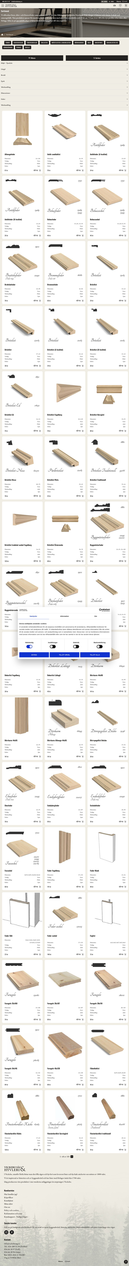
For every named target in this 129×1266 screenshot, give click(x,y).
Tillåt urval (64, 655)
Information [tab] (64, 616)
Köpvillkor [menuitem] (8, 1197)
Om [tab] (95, 616)
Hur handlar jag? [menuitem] (10, 1194)
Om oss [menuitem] (7, 1207)
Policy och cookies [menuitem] (11, 1210)
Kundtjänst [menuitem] (8, 1201)
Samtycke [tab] (33, 616)
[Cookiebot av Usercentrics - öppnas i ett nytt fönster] (101, 610)
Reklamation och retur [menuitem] (13, 1213)
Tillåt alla (95, 655)
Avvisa (34, 655)
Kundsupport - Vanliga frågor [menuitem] (15, 1217)
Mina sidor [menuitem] (8, 1204)
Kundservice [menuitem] (9, 1190)
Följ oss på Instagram (12, 1227)
